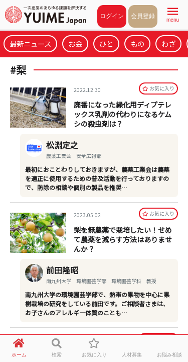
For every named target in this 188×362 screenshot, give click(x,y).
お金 (75, 43)
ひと (106, 43)
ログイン (112, 16)
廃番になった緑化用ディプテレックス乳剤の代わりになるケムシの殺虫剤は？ (122, 114)
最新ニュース (30, 43)
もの (137, 43)
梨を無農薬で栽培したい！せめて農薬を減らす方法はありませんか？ (123, 239)
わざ (168, 43)
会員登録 (143, 16)
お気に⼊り (158, 88)
